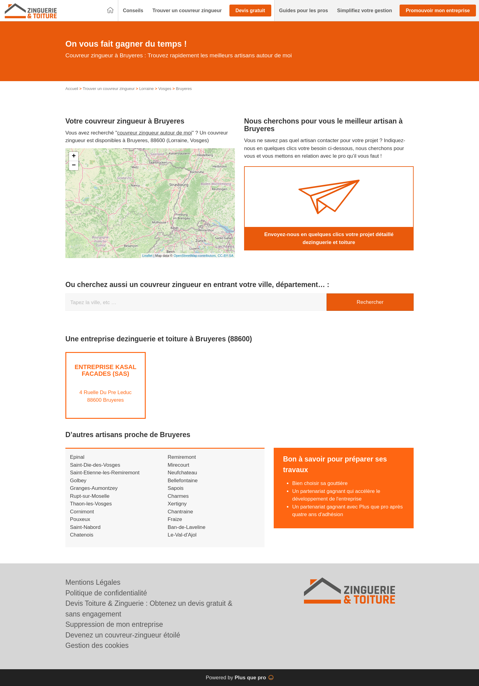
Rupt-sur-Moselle (89, 496)
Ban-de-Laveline (187, 527)
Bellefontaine (183, 480)
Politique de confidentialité (106, 593)
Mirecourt (178, 465)
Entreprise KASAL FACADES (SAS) (105, 370)
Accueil (71, 88)
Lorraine (146, 88)
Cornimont (82, 512)
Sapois (176, 488)
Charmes (178, 496)
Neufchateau (182, 473)
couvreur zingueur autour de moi (154, 133)
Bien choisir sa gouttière (319, 483)
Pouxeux (80, 519)
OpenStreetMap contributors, (196, 255)
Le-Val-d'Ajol (182, 535)
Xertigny (177, 504)
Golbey (78, 480)
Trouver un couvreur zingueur (109, 88)
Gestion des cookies (97, 645)
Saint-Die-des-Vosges (95, 465)
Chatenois (81, 535)
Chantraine (180, 512)
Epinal (77, 457)
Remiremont (182, 457)
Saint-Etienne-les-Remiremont (105, 473)
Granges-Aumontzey (94, 488)
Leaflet (147, 255)
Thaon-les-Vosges (91, 504)
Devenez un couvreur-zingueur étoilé (122, 635)
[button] (133, 10)
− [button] (74, 165)
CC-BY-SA (225, 255)
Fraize (175, 519)
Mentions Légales (92, 582)
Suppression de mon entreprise (114, 624)
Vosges (164, 88)
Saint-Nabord (85, 527)
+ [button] (74, 156)
